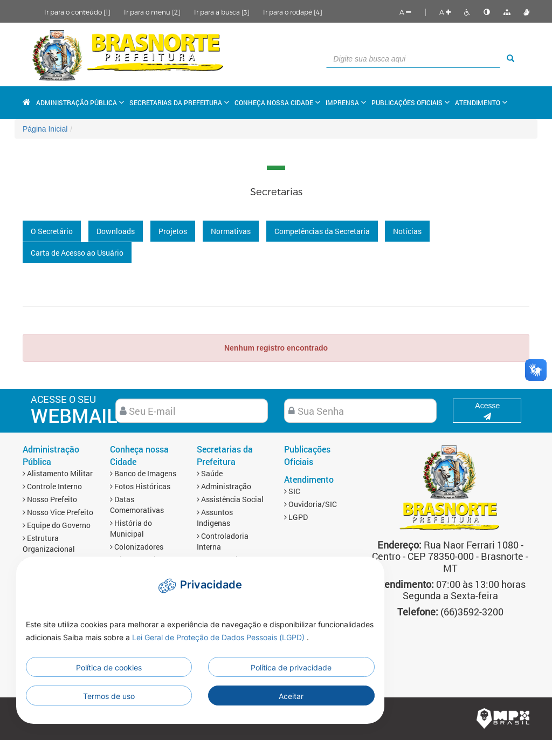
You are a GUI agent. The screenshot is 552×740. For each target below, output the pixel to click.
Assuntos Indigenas (215, 517)
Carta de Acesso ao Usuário (77, 253)
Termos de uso (109, 696)
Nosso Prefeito (50, 499)
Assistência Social (230, 499)
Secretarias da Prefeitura (225, 455)
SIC (292, 491)
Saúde (210, 473)
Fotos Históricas (140, 486)
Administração (224, 486)
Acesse (487, 410)
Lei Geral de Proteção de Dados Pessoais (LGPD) (219, 637)
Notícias (407, 231)
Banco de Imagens (143, 473)
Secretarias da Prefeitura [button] (179, 102)
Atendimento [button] (481, 102)
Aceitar (291, 696)
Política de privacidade (291, 667)
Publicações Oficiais (410, 102)
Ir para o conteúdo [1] (77, 12)
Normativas (231, 231)
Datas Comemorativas (137, 504)
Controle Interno (52, 486)
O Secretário (52, 231)
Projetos (172, 231)
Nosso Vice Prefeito (58, 512)
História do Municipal (131, 528)
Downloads (115, 231)
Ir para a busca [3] (222, 12)
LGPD (296, 517)
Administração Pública (51, 455)
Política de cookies (109, 667)
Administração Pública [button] (80, 102)
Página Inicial (45, 129)
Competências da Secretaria (322, 231)
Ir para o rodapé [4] (292, 12)
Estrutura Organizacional (49, 543)
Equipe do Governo (57, 525)
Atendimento (309, 479)
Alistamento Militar (58, 473)
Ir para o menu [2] (152, 12)
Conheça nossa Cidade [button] (277, 102)
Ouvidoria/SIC (310, 504)
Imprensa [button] (346, 102)
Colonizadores (136, 547)
